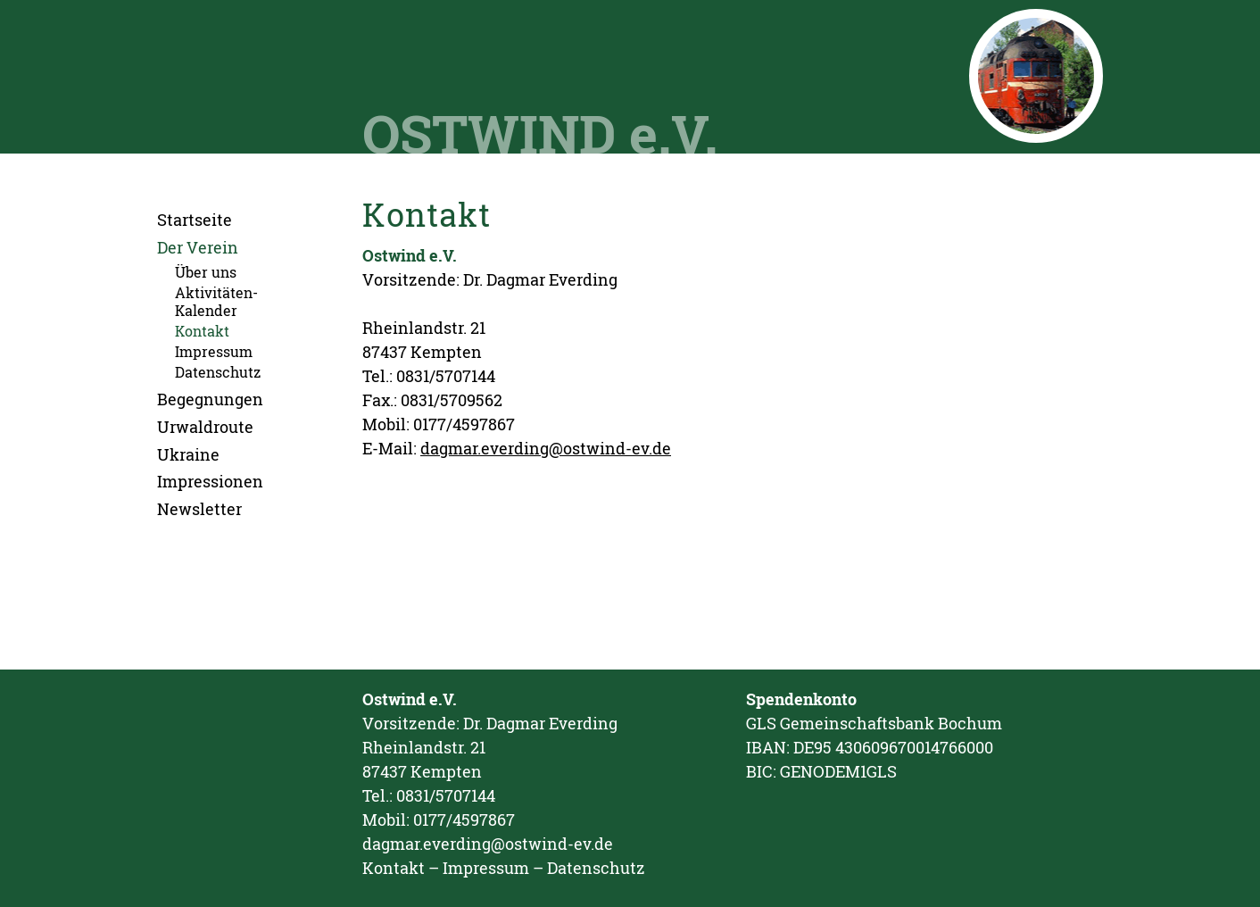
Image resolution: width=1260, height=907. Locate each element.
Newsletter (199, 509)
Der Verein (197, 247)
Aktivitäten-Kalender (216, 301)
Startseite (194, 219)
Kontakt (202, 330)
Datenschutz (218, 371)
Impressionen (210, 481)
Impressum (214, 351)
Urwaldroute (205, 426)
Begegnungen (210, 399)
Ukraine (188, 454)
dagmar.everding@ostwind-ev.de (545, 448)
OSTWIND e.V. (539, 132)
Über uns (205, 271)
